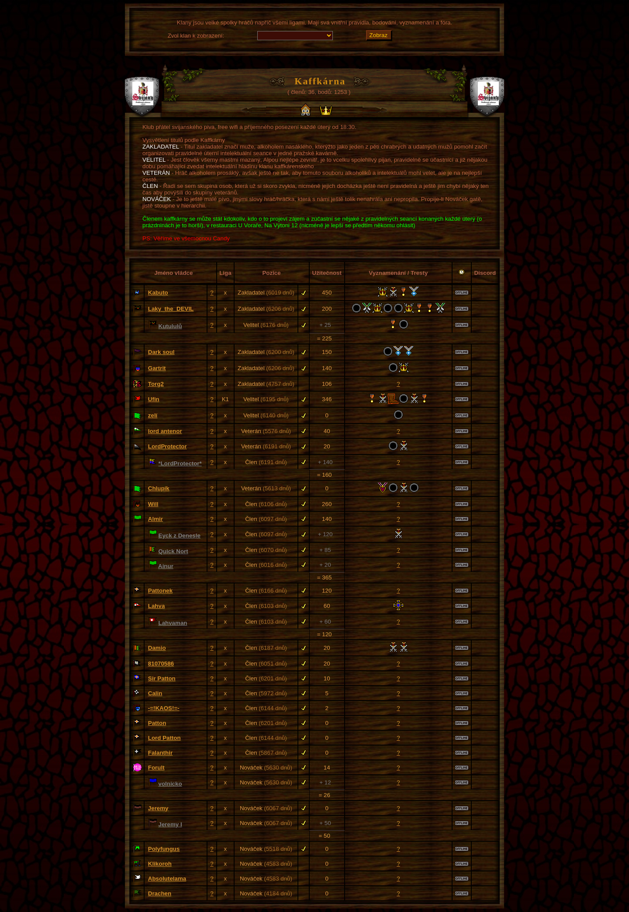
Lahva (156, 606)
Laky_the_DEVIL (171, 308)
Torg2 (156, 384)
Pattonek (160, 590)
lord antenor (165, 431)
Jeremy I (170, 824)
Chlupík (158, 488)
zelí (152, 415)
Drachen (159, 893)
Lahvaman (173, 623)
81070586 (161, 663)
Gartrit (157, 368)
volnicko (170, 783)
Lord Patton (164, 738)
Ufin (153, 399)
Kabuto (158, 292)
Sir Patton (162, 678)
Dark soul (161, 352)
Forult (156, 767)
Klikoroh (160, 863)
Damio (157, 648)
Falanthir (160, 752)
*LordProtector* (180, 463)
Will (153, 504)
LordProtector (167, 446)
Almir (155, 519)
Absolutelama (167, 878)
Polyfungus (164, 849)
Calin (155, 693)
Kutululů (170, 326)
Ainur (165, 566)
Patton (157, 723)
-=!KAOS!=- (164, 708)
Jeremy (158, 808)
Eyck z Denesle (179, 535)
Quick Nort (173, 551)
